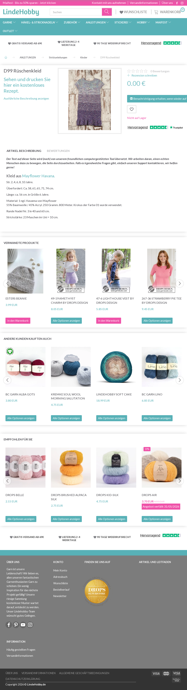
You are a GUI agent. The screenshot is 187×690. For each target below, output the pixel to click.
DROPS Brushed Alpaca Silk (69, 497)
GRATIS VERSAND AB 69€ (27, 43)
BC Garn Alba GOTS (20, 394)
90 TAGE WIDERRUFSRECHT (114, 43)
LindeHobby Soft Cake (114, 394)
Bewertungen (159, 71)
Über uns (167, 2)
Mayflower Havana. (38, 175)
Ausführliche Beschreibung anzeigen (26, 98)
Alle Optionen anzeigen (66, 320)
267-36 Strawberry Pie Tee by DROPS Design (162, 300)
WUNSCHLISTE (134, 12)
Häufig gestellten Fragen (21, 649)
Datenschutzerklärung (23, 678)
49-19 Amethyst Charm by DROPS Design (69, 300)
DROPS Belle (14, 495)
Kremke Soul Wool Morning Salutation (68, 396)
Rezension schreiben (144, 75)
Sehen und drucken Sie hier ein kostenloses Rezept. (27, 85)
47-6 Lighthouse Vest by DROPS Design (115, 300)
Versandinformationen (144, 2)
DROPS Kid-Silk (107, 495)
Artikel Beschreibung (24, 150)
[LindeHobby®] (21, 11)
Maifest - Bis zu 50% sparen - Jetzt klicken (29, 2)
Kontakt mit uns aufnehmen (109, 2)
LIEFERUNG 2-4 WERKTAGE (70, 43)
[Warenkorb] (169, 11)
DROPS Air (149, 495)
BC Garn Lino (152, 394)
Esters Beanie (16, 298)
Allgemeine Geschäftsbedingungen (84, 673)
